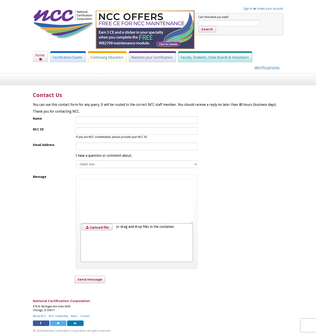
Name (37, 118)
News (74, 316)
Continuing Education (106, 57)
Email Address (43, 145)
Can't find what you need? (213, 17)
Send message (89, 279)
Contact (85, 316)
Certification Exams (67, 57)
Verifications (267, 67)
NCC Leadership (58, 316)
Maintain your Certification (151, 57)
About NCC (39, 316)
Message (39, 176)
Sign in (247, 8)
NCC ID (38, 129)
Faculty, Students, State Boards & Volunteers (215, 57)
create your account (270, 8)
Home (40, 55)
